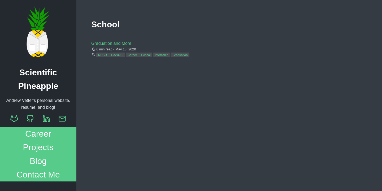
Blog (38, 161)
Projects (38, 147)
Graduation (180, 55)
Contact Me (38, 174)
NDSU (102, 55)
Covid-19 (117, 55)
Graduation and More (111, 43)
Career (38, 133)
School (145, 55)
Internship (161, 55)
